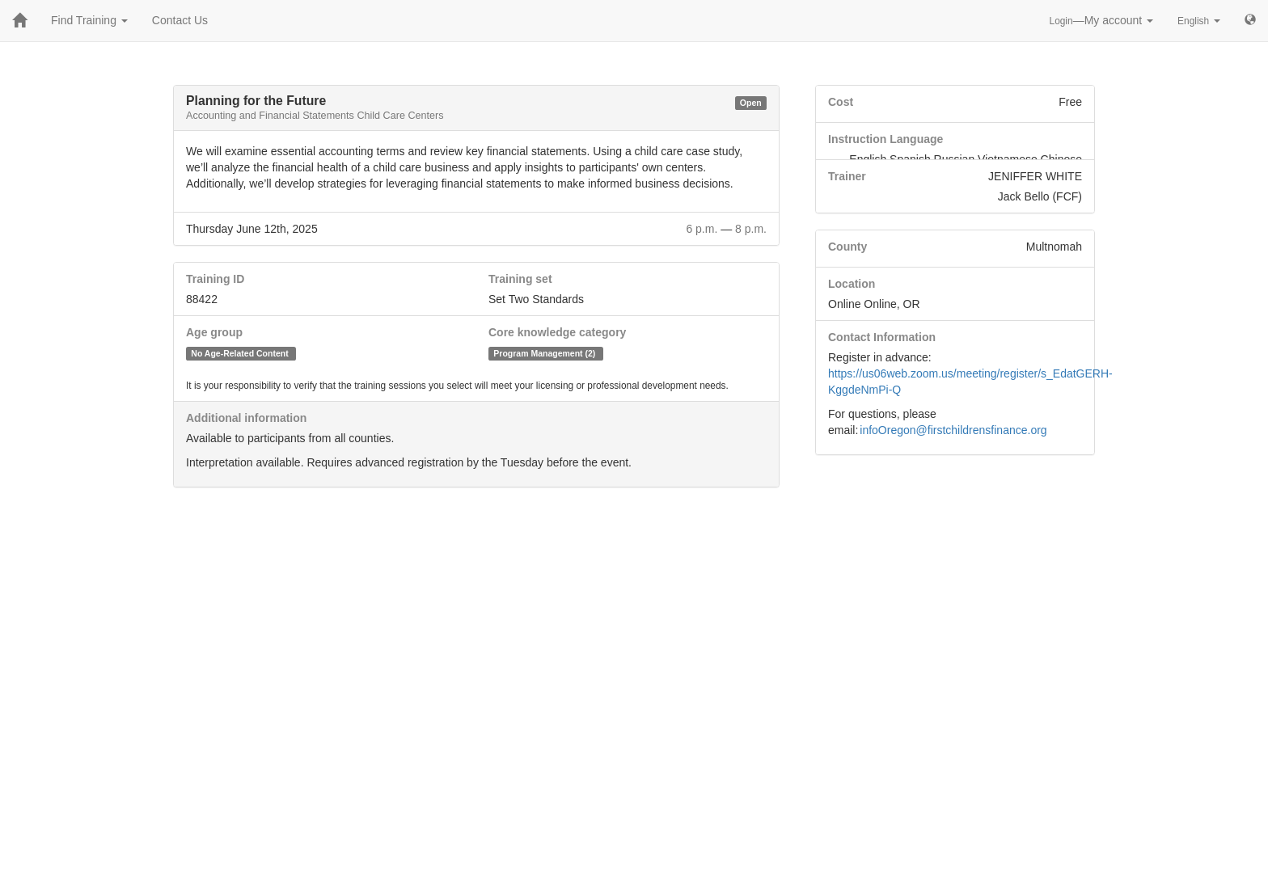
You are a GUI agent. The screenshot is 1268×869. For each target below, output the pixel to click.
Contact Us (180, 20)
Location (851, 283)
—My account (1102, 20)
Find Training (89, 20)
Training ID (215, 278)
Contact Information (882, 337)
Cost (840, 101)
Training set (520, 278)
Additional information (246, 417)
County (847, 246)
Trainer (847, 176)
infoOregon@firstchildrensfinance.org (953, 430)
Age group (214, 332)
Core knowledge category (557, 332)
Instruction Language (885, 139)
